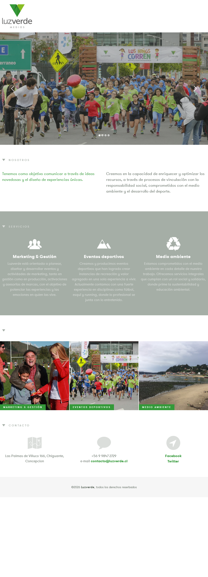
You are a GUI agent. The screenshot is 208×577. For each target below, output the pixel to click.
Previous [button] (13, 88)
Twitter (173, 461)
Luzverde (17, 16)
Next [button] (195, 88)
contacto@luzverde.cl (109, 461)
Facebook (173, 456)
